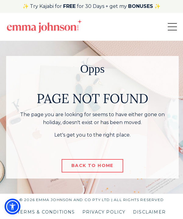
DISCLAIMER (149, 212)
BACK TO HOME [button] (92, 165)
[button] (12, 206)
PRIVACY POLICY (104, 212)
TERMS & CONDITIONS (46, 212)
